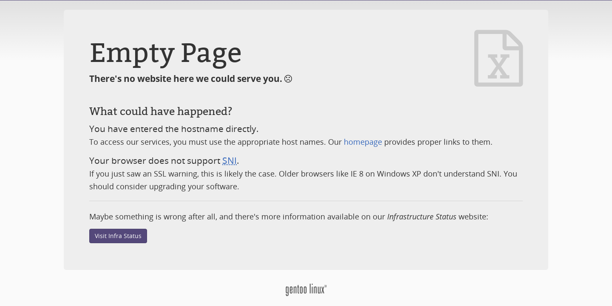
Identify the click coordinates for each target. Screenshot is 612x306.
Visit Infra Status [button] (118, 236)
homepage (363, 142)
